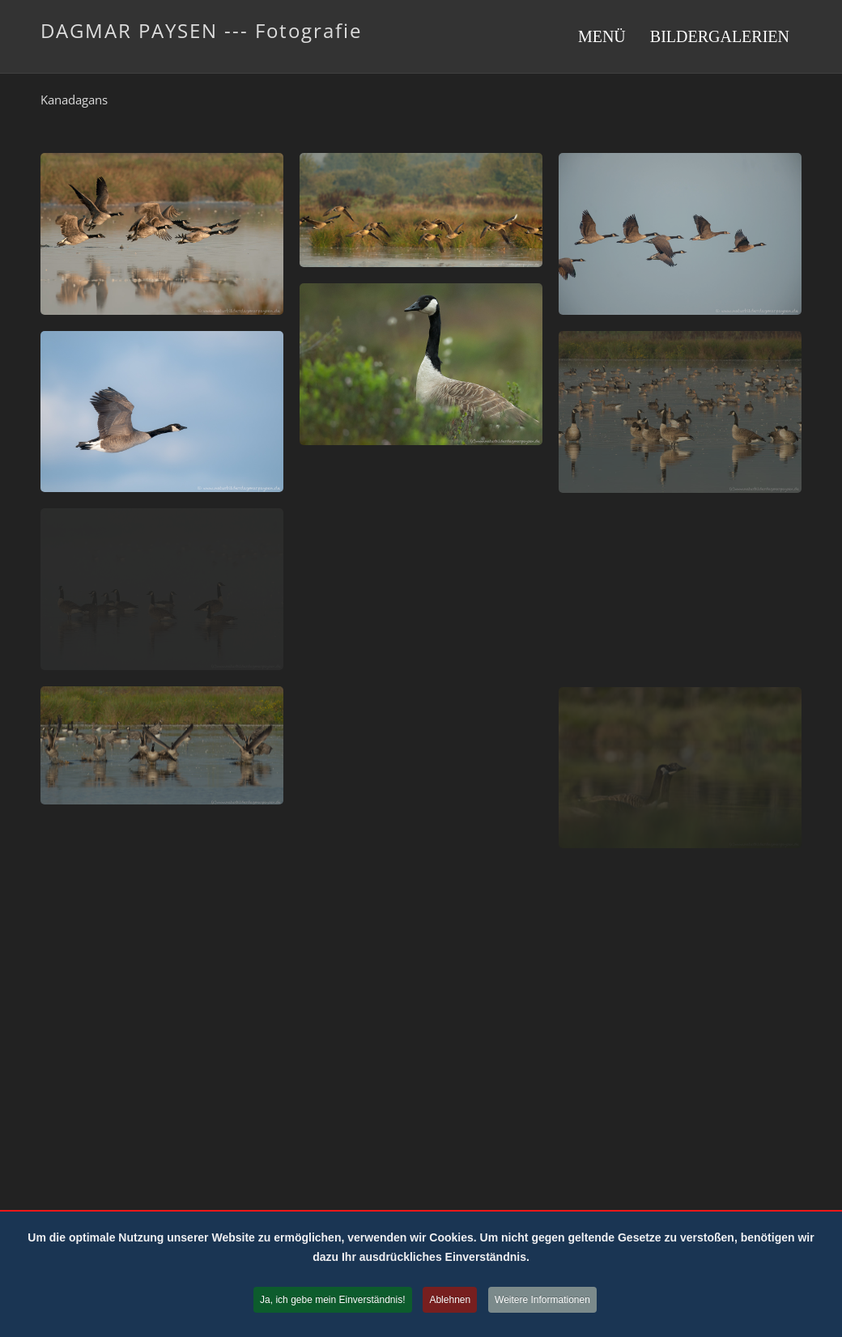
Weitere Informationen (542, 1299)
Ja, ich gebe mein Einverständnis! (332, 1299)
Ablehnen (449, 1299)
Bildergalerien (719, 36)
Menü (602, 36)
